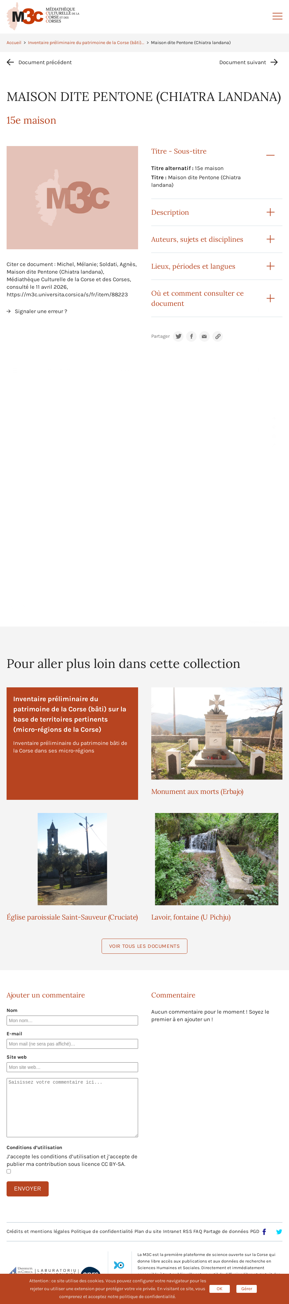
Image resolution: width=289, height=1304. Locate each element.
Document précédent (45, 62)
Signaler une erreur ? (41, 311)
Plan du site (147, 1231)
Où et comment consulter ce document (197, 298)
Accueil (14, 42)
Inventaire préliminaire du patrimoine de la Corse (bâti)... (86, 42)
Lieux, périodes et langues (193, 266)
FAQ (197, 1231)
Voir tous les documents (144, 946)
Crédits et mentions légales (38, 1231)
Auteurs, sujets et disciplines (197, 239)
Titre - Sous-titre (178, 151)
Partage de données (226, 1231)
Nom (12, 1010)
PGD (254, 1231)
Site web (17, 1057)
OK (220, 1289)
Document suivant (242, 62)
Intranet (172, 1231)
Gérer (246, 1289)
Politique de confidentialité (102, 1231)
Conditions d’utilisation (34, 1147)
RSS (187, 1231)
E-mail (14, 1034)
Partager (160, 336)
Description (170, 212)
